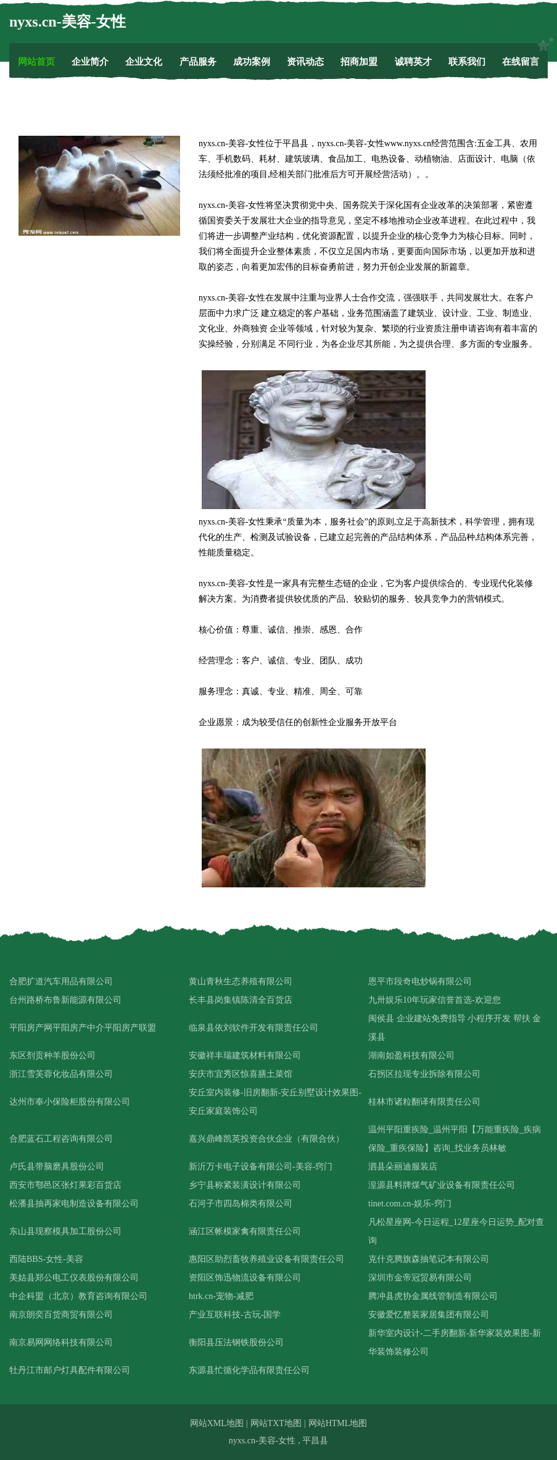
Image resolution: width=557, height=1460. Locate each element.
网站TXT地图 (276, 1423)
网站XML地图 (217, 1423)
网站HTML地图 (338, 1423)
